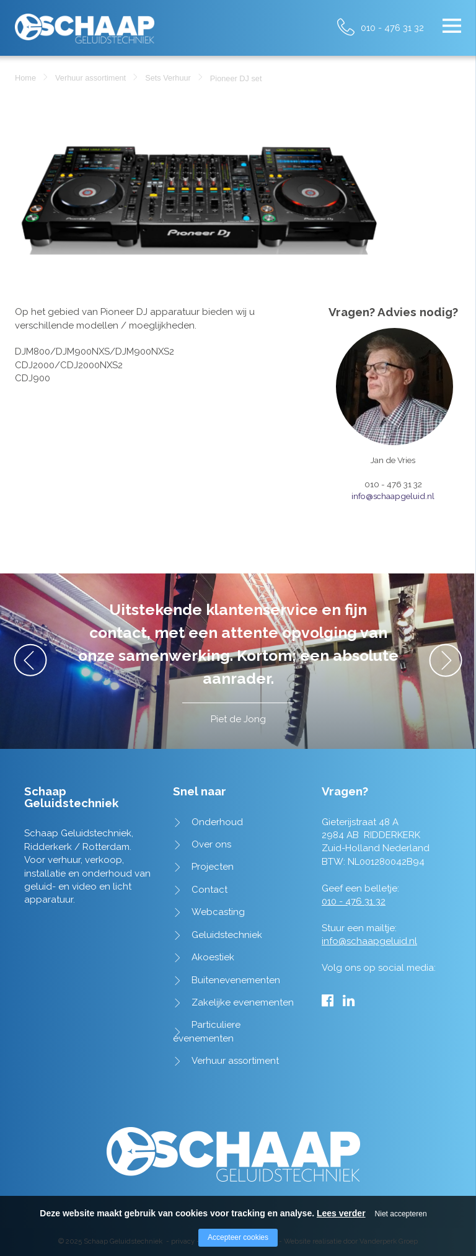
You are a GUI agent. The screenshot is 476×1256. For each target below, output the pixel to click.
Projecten (213, 866)
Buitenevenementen (236, 980)
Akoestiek (213, 957)
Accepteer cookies (238, 1237)
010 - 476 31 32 (392, 27)
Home (25, 77)
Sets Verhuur (168, 77)
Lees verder (341, 1213)
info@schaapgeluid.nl (392, 496)
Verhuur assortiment (90, 77)
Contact (209, 889)
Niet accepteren (401, 1214)
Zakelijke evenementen (243, 1002)
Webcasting (218, 912)
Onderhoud (217, 822)
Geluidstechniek (227, 934)
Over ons (211, 844)
